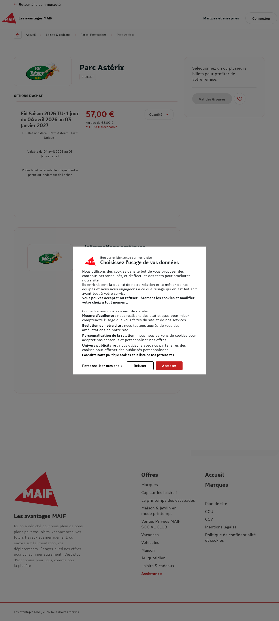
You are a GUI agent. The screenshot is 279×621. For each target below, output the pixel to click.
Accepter (169, 366)
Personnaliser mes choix (102, 366)
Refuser (140, 366)
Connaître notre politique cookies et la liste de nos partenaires (128, 355)
